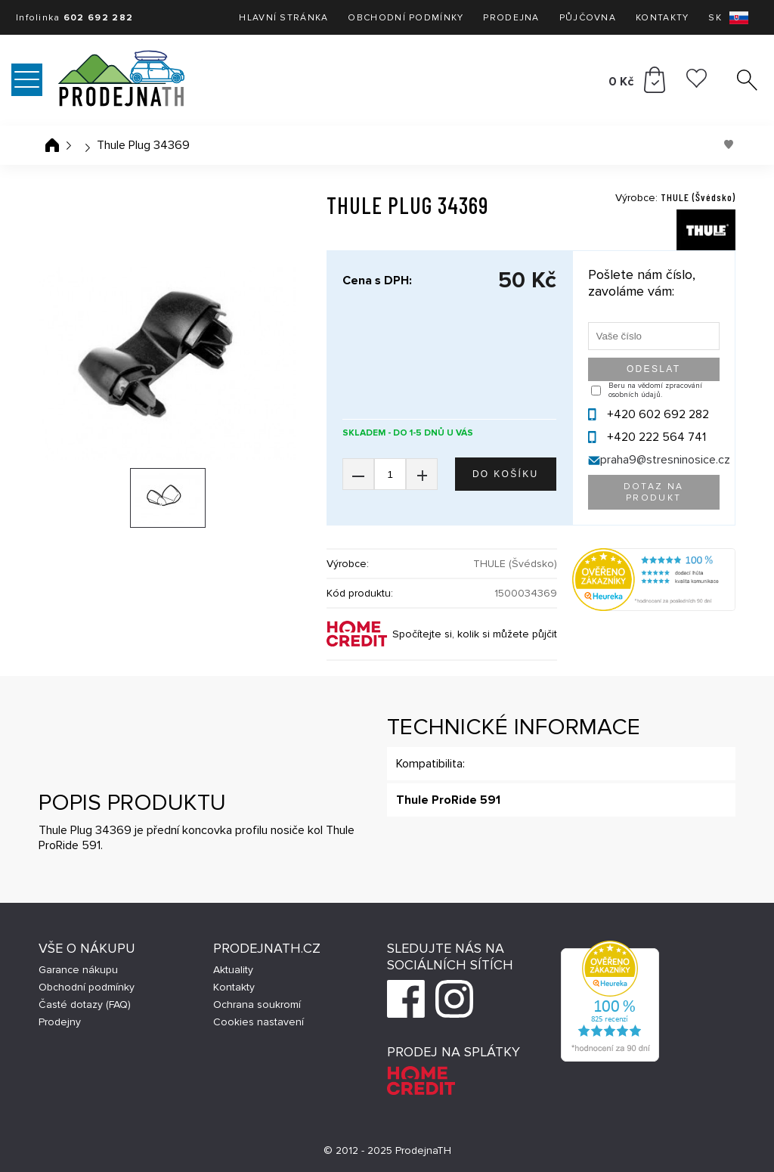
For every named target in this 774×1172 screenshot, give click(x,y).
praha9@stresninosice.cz (665, 459)
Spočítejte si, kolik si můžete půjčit (474, 634)
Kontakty (662, 17)
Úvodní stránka (52, 145)
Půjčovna (587, 17)
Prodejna (511, 17)
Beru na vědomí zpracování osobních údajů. (655, 390)
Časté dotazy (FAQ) (85, 1004)
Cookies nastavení (258, 1021)
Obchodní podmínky (405, 17)
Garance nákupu (78, 969)
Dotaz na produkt (654, 492)
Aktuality (233, 969)
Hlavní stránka (283, 17)
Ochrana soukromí (257, 1004)
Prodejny (60, 1021)
